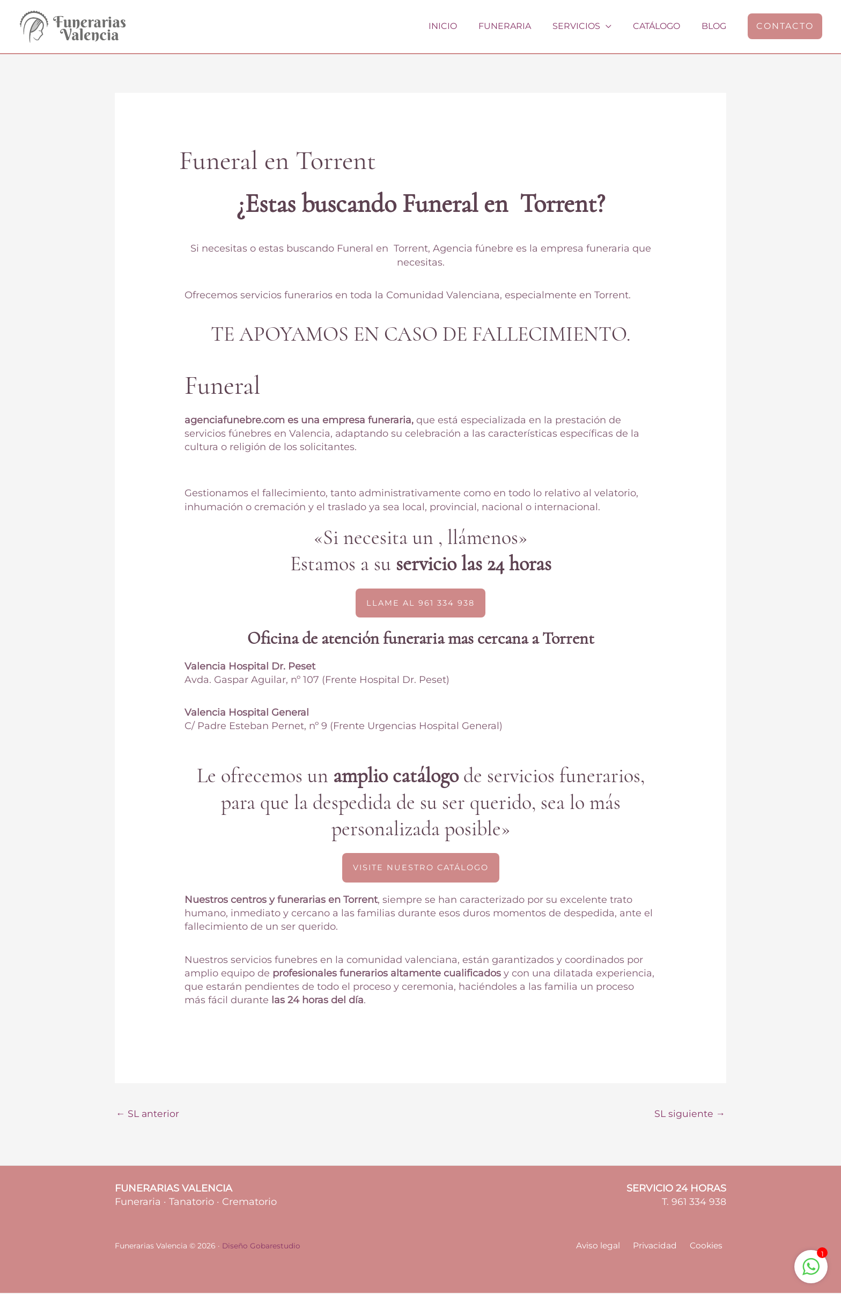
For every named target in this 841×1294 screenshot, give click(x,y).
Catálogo (663, 26)
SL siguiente (689, 1114)
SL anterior (148, 1114)
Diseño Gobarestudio (261, 1247)
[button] (785, 26)
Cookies (709, 1247)
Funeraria (519, 26)
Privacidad (661, 1247)
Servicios (587, 26)
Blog (716, 26)
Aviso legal (607, 1247)
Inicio (462, 26)
